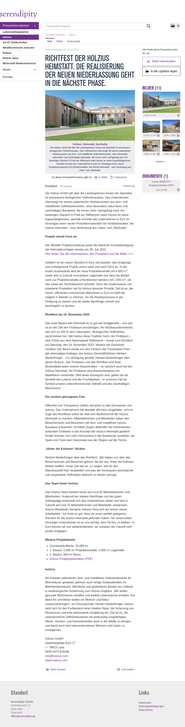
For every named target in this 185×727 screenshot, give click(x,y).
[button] (175, 26)
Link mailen (127, 669)
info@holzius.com (56, 656)
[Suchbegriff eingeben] (99, 26)
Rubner (7, 52)
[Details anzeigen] (178, 115)
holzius (7, 37)
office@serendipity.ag (23, 716)
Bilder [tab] (60, 41)
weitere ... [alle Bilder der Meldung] (161, 161)
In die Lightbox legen (161, 71)
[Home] (18, 14)
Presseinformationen (19, 25)
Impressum (145, 702)
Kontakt (7, 77)
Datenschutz (146, 709)
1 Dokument (120, 177)
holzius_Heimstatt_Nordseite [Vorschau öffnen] (90, 144)
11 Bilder (103, 177)
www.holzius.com (56, 660)
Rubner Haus (10, 58)
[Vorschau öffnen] (90, 115)
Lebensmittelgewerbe (16, 32)
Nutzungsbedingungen (151, 706)
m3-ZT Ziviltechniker (15, 42)
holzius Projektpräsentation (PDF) (71, 558)
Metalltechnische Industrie (19, 47)
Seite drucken (58, 669)
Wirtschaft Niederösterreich (19, 63)
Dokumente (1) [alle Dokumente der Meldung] (155, 176)
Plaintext (128, 186)
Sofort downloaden (161, 61)
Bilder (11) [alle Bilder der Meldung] (151, 88)
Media (19, 69)
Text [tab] (49, 41)
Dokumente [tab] (73, 41)
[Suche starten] (148, 26)
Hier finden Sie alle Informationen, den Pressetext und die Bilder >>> (89, 253)
